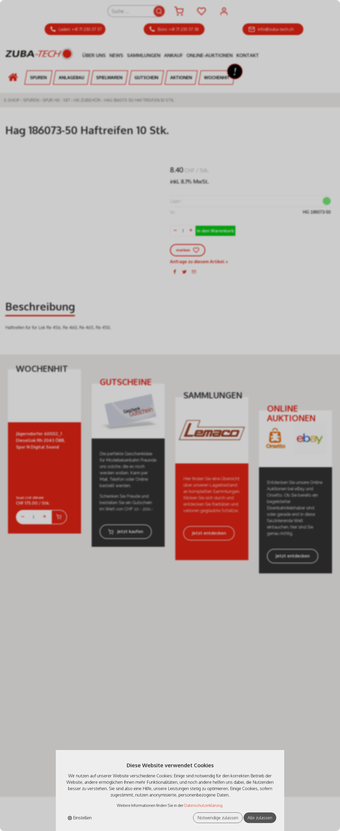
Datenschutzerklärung (203, 805)
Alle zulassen (260, 817)
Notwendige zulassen (217, 817)
